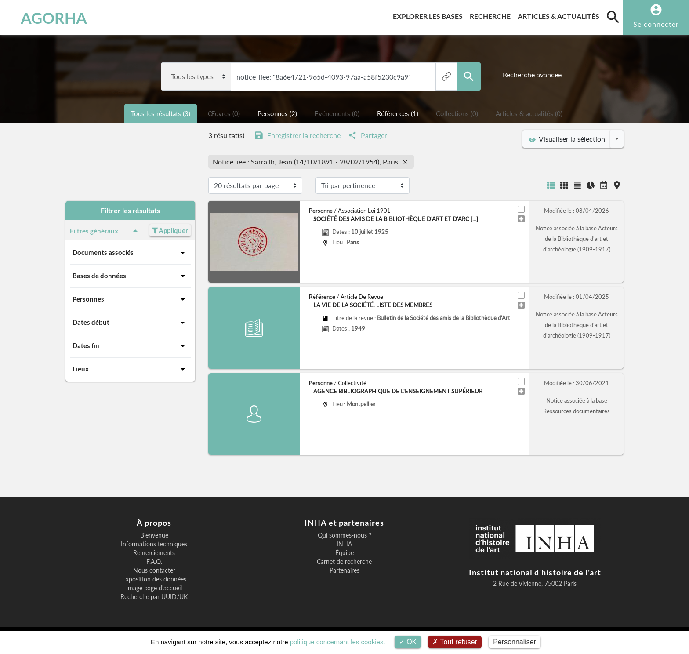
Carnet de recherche (344, 562)
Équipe (344, 553)
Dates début (130, 322)
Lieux (130, 369)
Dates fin (130, 346)
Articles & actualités (560, 14)
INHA (344, 544)
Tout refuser (454, 642)
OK (408, 642)
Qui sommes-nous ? (344, 535)
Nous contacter (154, 570)
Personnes (130, 299)
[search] (613, 16)
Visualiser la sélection (567, 138)
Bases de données (130, 276)
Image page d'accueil (154, 588)
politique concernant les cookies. (337, 642)
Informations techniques (154, 544)
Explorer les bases (429, 14)
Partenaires (344, 570)
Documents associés (130, 252)
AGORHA (54, 17)
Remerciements (154, 553)
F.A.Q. (154, 562)
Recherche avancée (532, 74)
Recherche (492, 14)
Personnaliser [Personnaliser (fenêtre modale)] (514, 642)
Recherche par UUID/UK (154, 597)
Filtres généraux (105, 230)
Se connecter (656, 24)
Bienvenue (154, 535)
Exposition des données (154, 579)
